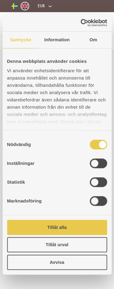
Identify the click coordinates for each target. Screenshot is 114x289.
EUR (41, 5)
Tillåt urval (57, 244)
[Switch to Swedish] (15, 6)
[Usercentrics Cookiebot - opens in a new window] (81, 23)
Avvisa (57, 262)
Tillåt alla (57, 227)
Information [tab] (57, 39)
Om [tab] (93, 39)
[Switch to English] (25, 6)
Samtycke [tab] (20, 39)
